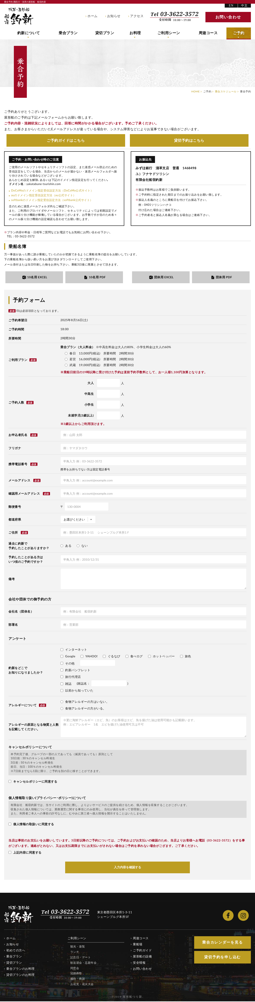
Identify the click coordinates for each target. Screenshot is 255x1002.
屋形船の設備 (142, 957)
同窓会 (74, 968)
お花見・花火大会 (82, 984)
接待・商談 (77, 979)
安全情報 (139, 963)
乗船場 (137, 945)
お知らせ (114, 16)
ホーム (92, 16)
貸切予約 (189, 140)
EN (231, 5)
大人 (90, 383)
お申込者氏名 (17, 435)
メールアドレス (19, 481)
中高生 (89, 394)
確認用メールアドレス (24, 494)
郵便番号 (14, 507)
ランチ (74, 952)
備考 (11, 579)
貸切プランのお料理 (20, 975)
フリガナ (14, 448)
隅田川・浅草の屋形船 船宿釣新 (19, 16)
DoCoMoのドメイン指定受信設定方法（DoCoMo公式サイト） (52, 190)
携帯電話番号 (17, 464)
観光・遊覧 (77, 947)
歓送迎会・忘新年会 (83, 963)
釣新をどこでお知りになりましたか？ (25, 670)
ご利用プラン (22, 360)
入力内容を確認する (127, 868)
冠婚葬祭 (76, 974)
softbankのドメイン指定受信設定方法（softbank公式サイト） (52, 200)
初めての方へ (15, 951)
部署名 (13, 625)
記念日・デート (80, 957)
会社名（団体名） (21, 612)
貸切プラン (106, 33)
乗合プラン (69, 33)
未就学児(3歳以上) (81, 416)
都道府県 (14, 520)
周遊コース (209, 33)
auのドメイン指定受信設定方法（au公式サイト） (43, 195)
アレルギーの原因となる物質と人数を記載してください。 (33, 727)
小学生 (89, 405)
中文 (244, 5)
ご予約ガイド (66, 140)
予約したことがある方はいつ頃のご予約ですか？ (25, 560)
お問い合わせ (142, 969)
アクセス (137, 16)
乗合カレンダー (222, 943)
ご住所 (13, 533)
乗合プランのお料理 (20, 969)
